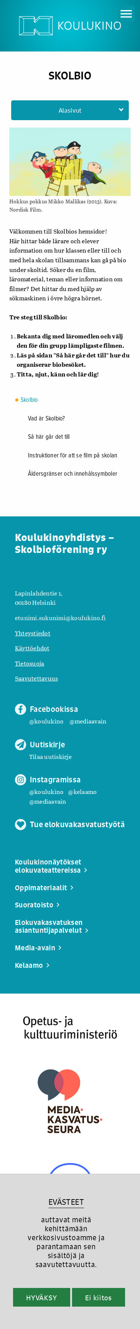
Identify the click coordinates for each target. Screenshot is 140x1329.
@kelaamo (82, 791)
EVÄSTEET (66, 1202)
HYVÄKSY (41, 1297)
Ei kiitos (98, 1297)
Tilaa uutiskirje (50, 756)
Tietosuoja (29, 663)
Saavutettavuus (36, 678)
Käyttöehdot (32, 648)
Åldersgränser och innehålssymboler (72, 474)
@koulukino (46, 721)
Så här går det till (49, 437)
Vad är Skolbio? (46, 419)
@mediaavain (88, 721)
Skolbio (29, 400)
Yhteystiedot (32, 633)
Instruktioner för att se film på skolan (72, 456)
